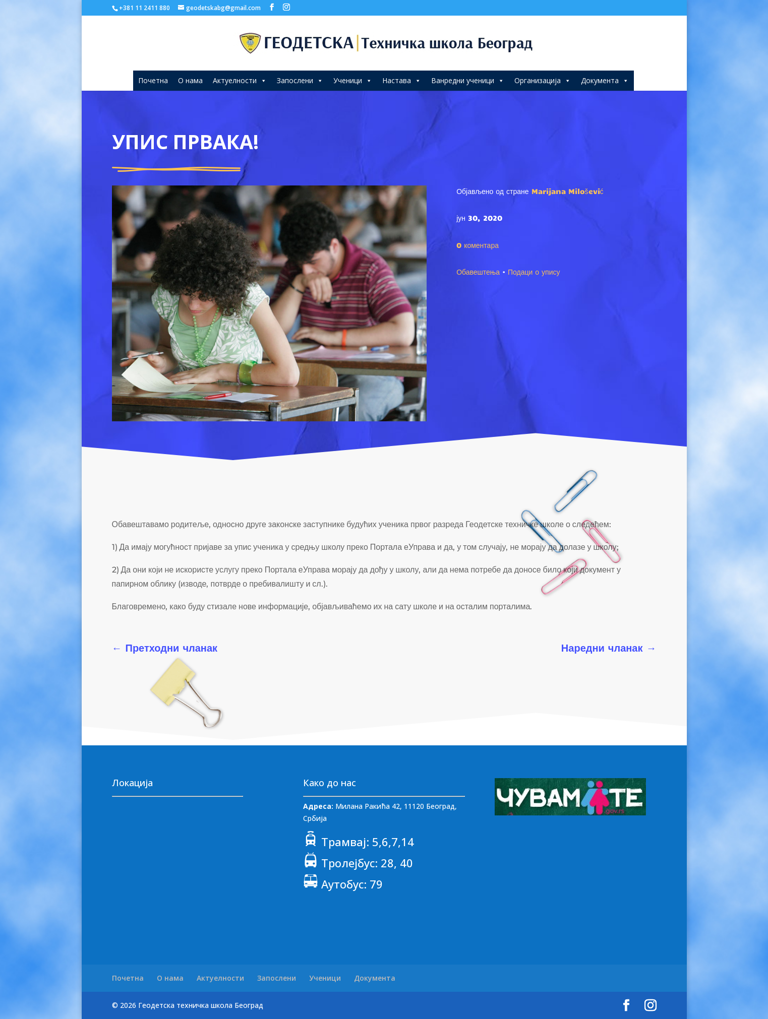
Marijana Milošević (567, 191)
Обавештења (478, 271)
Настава (401, 80)
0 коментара (477, 244)
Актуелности (240, 80)
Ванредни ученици (467, 80)
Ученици (352, 80)
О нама (190, 80)
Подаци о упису (534, 271)
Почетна (153, 80)
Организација (542, 80)
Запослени (300, 80)
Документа (605, 80)
